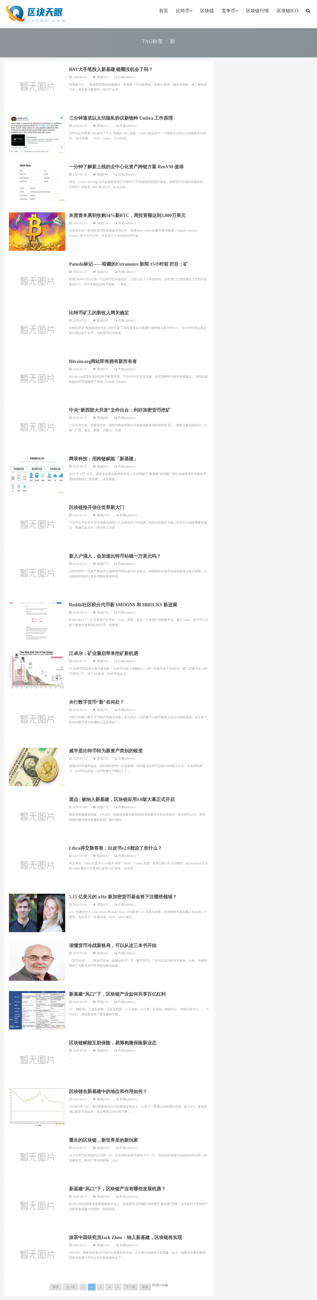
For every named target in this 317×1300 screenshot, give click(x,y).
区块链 (207, 10)
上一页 (70, 1287)
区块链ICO (287, 10)
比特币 (184, 10)
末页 (145, 1287)
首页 (163, 10)
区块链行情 (257, 10)
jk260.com (35, 14)
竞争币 (230, 10)
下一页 (130, 1287)
